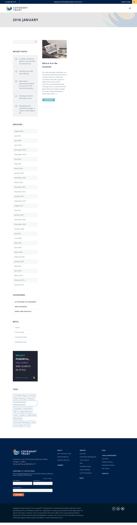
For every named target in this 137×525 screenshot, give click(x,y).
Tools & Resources (109, 455)
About (59, 450)
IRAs (81, 463)
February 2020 (19, 257)
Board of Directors (63, 460)
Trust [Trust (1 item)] (28, 426)
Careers (60, 465)
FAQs (104, 450)
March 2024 (18, 168)
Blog (82, 478)
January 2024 (19, 173)
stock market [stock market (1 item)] (18, 426)
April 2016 (18, 271)
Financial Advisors (63, 457)
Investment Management (88, 457)
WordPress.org (20, 342)
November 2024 (20, 150)
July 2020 (17, 234)
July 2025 (17, 136)
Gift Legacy (105, 468)
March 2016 (18, 275)
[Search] (25, 42)
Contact (105, 473)
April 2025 (18, 145)
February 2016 (19, 280)
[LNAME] (43, 483)
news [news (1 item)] (16, 415)
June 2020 (17, 238)
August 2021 (18, 206)
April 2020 (18, 248)
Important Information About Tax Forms (68, 2)
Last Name (37, 481)
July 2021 (17, 210)
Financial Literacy (107, 462)
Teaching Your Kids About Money (26, 72)
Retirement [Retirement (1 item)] (18, 419)
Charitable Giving (85, 466)
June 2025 (17, 140)
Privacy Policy (47, 508)
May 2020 (17, 243)
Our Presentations (86, 473)
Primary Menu (130, 8)
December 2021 (19, 187)
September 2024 (20, 154)
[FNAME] (22, 483)
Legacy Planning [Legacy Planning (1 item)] (25, 412)
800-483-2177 (11, 2)
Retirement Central (108, 465)
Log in (17, 327)
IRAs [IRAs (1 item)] (15, 412)
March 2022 (18, 182)
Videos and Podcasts (23, 311)
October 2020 (19, 229)
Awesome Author (23, 378)
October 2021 (19, 196)
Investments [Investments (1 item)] (27, 408)
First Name (17, 481)
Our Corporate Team (64, 453)
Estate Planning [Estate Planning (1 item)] (19, 399)
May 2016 (17, 266)
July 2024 (17, 159)
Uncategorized (21, 307)
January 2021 (19, 215)
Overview (83, 453)
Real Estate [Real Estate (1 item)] (32, 415)
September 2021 (20, 201)
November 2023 (20, 178)
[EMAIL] (33, 490)
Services (83, 450)
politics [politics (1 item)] (22, 415)
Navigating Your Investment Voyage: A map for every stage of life (27, 109)
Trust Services (84, 460)
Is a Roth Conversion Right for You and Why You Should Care (27, 61)
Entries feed (19, 332)
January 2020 (19, 261)
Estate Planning (85, 470)
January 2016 (19, 285)
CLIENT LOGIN (126, 2)
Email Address (18, 488)
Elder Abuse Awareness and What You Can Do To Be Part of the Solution (26, 84)
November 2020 (20, 224)
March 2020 (18, 252)
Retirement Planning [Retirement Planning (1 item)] (21, 422)
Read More (49, 100)
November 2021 (20, 192)
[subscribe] (18, 494)
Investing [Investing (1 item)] (17, 408)
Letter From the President (25, 302)
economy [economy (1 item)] (32, 395)
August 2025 (18, 131)
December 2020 (19, 220)
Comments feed (21, 337)
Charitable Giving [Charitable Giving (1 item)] (20, 395)
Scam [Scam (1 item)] (33, 422)
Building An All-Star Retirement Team (26, 97)
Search (36, 42)
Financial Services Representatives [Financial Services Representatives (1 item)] (20, 403)
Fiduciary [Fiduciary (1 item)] (31, 399)
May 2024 (17, 164)
